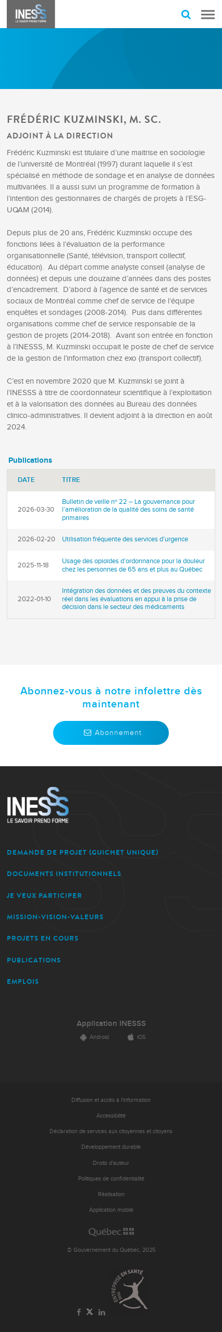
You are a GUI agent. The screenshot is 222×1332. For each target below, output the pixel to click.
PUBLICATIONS (34, 960)
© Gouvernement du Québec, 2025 (111, 1250)
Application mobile (111, 1210)
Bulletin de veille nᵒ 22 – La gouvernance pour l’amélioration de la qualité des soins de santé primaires (128, 510)
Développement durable (111, 1147)
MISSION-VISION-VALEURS (55, 917)
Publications (30, 460)
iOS (134, 1037)
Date (26, 480)
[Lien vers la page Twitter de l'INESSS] (90, 1312)
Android (93, 1037)
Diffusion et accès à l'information (111, 1100)
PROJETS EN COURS (43, 938)
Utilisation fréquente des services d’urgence (125, 539)
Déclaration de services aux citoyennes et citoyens (111, 1131)
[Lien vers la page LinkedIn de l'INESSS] (101, 1313)
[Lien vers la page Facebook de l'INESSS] (78, 1313)
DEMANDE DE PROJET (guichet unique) (82, 852)
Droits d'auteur (111, 1163)
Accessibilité (111, 1115)
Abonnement (111, 732)
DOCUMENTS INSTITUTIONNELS (64, 874)
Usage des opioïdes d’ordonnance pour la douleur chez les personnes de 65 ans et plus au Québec (133, 565)
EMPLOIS (23, 981)
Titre (71, 480)
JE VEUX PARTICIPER (44, 895)
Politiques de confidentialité (111, 1178)
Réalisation (111, 1194)
